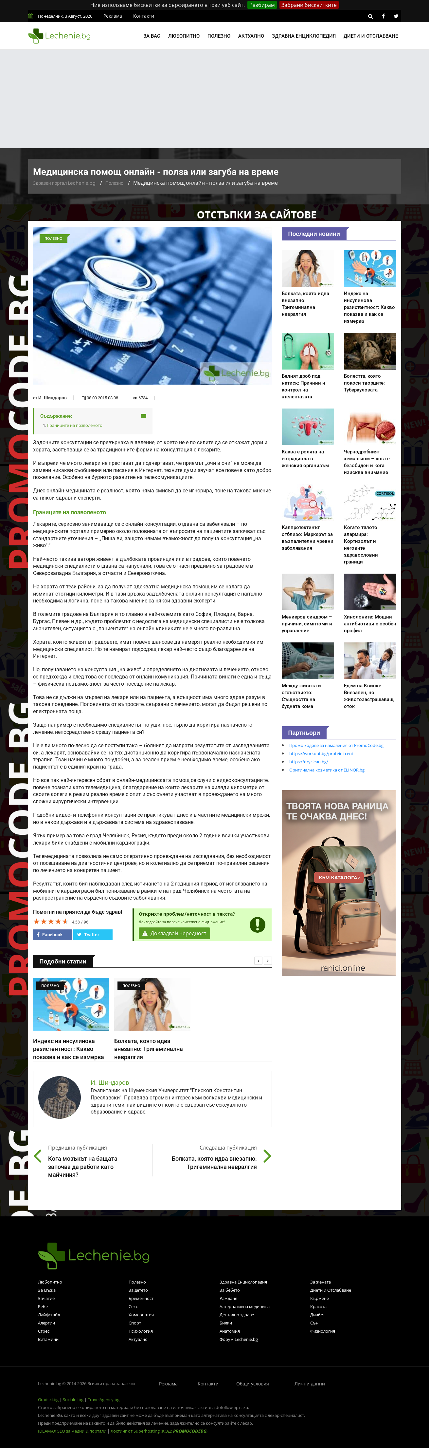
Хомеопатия (141, 1315)
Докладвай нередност (174, 933)
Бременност (141, 1298)
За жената (320, 1282)
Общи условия (252, 1384)
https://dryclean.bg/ (308, 762)
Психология (141, 1331)
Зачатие (46, 1298)
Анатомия (230, 1331)
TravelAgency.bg (103, 1399)
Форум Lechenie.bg (239, 1339)
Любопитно (184, 36)
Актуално (251, 36)
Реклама (112, 16)
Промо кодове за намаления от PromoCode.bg (336, 745)
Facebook (50, 934)
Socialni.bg (73, 1399)
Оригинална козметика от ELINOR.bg (327, 770)
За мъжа (47, 1290)
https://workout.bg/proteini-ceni (321, 753)
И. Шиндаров (52, 397)
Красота (318, 1306)
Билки (226, 1323)
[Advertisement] (214, 99)
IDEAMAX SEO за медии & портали (72, 1431)
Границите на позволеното (74, 425)
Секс (133, 1306)
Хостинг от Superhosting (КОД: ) (159, 1431)
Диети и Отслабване (330, 1290)
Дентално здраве (237, 1315)
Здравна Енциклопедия (243, 1282)
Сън (314, 1323)
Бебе (43, 1306)
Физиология (322, 1331)
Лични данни (310, 1384)
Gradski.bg (48, 1399)
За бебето (230, 1290)
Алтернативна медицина (245, 1306)
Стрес (43, 1331)
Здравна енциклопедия (304, 36)
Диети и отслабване (371, 36)
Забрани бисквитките (309, 5)
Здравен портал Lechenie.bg (64, 183)
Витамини (48, 1339)
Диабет (317, 1315)
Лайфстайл (49, 1315)
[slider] (51, 921)
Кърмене (319, 1298)
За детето (138, 1290)
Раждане (228, 1298)
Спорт (135, 1323)
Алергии (46, 1323)
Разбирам (262, 5)
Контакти (143, 16)
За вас (151, 36)
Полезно (218, 36)
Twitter (88, 934)
